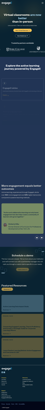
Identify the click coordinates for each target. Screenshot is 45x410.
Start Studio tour (22, 35)
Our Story (3, 379)
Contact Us (4, 383)
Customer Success (6, 396)
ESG (16, 404)
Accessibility (22, 404)
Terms (12, 404)
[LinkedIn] (2, 372)
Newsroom (4, 381)
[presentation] (37, 238)
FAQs (23, 386)
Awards (3, 384)
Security (8, 404)
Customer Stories (26, 379)
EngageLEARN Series (6, 397)
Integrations (4, 392)
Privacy (3, 404)
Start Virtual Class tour (23, 30)
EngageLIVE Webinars (27, 381)
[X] (4, 372)
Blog (23, 383)
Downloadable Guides (27, 384)
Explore (5, 95)
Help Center (4, 394)
